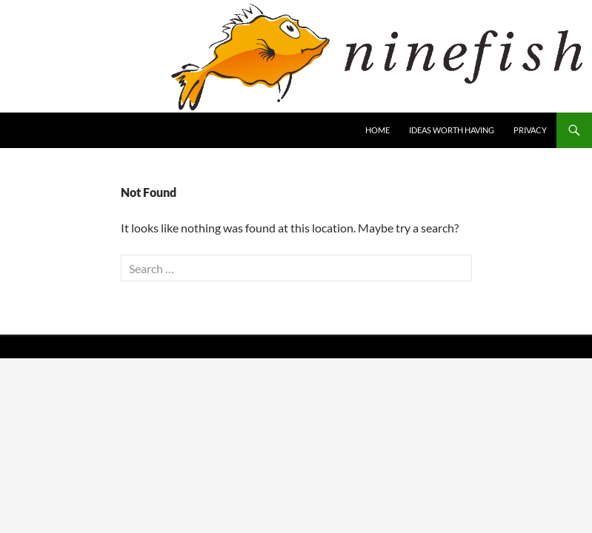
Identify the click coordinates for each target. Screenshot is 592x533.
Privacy (530, 130)
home (377, 130)
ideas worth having (451, 130)
